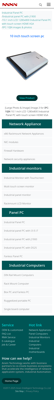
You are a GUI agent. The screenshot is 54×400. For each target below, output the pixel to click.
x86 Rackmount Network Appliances (24, 133)
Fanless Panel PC (13, 256)
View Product (26, 98)
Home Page (11, 381)
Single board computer (17, 309)
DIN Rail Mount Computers (19, 275)
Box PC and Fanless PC (16, 292)
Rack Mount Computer (16, 283)
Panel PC (16, 212)
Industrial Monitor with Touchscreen (24, 177)
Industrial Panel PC (12, 12)
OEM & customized (12, 330)
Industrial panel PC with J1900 (19, 16)
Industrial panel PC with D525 (20, 247)
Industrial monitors (25, 168)
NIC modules (11, 142)
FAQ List (6, 333)
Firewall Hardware (14, 150)
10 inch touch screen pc (27, 36)
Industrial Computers (27, 265)
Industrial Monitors (39, 337)
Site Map (19, 391)
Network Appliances (40, 330)
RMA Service (9, 337)
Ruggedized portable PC (17, 300)
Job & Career (9, 344)
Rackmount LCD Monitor (17, 203)
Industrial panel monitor (17, 194)
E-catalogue (8, 341)
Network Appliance (25, 124)
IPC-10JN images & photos (17, 27)
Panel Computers (38, 333)
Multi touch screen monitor (19, 186)
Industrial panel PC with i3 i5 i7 (21, 230)
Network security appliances (19, 159)
